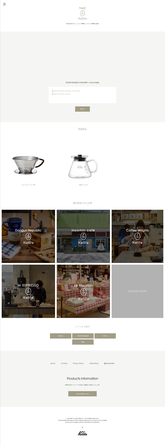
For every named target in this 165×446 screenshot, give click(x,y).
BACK (82, 109)
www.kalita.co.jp (82, 394)
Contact (64, 363)
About (53, 363)
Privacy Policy (78, 363)
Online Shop (93, 363)
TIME (83, 342)
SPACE (60, 336)
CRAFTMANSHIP (83, 336)
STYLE (105, 336)
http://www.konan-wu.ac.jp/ (61, 94)
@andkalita (109, 363)
